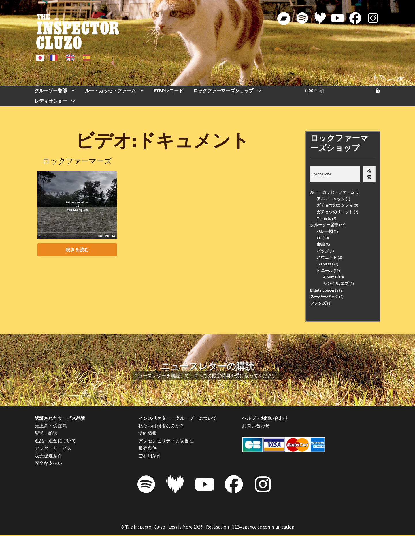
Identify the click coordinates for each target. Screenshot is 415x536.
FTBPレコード (168, 90)
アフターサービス (53, 448)
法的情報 (147, 433)
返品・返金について (55, 440)
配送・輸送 (46, 433)
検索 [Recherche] (369, 174)
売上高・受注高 (51, 426)
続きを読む (77, 249)
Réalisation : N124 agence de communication (250, 528)
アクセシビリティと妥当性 (166, 440)
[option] (55, 58)
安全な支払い (48, 463)
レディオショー (51, 101)
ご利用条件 (149, 455)
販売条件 (147, 448)
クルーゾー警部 (51, 90)
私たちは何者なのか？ (161, 426)
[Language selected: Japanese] (65, 57)
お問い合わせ (256, 426)
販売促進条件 (48, 455)
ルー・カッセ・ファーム (110, 90)
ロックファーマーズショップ (223, 90)
